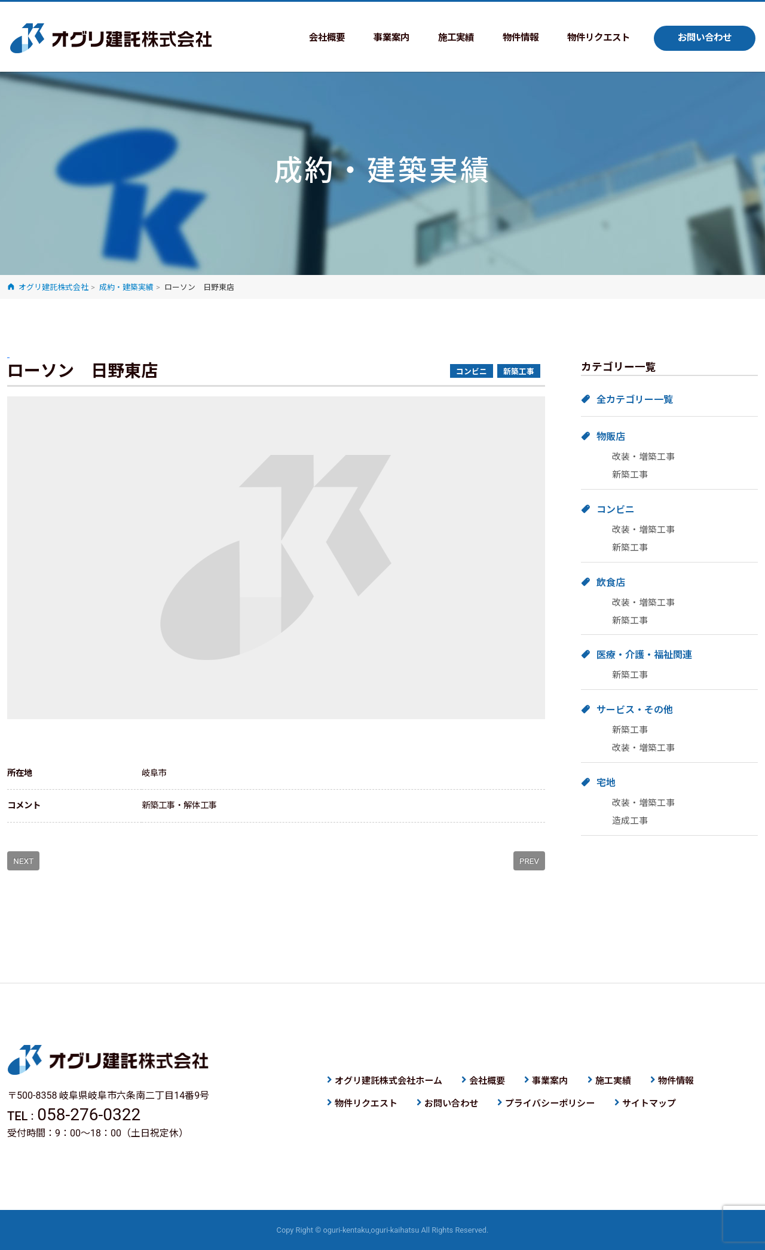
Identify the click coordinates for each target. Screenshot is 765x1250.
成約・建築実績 (126, 287)
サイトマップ (649, 1103)
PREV (529, 861)
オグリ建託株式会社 (111, 38)
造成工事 (630, 820)
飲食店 (610, 582)
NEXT (23, 861)
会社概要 (311, 38)
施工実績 (445, 38)
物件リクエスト (592, 38)
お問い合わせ (703, 38)
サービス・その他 (634, 710)
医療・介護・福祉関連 (644, 655)
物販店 (610, 436)
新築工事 (630, 474)
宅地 (606, 782)
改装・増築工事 (643, 456)
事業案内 (378, 38)
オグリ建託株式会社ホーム (388, 1080)
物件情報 (511, 38)
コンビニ (615, 509)
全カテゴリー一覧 (634, 399)
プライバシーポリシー (550, 1103)
